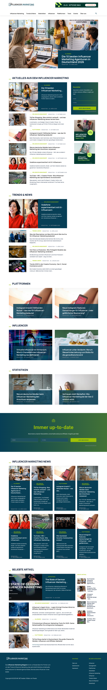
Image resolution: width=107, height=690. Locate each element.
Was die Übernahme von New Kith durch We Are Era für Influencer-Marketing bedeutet (48, 235)
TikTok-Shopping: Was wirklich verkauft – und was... (92, 589)
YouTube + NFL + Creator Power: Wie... (91, 620)
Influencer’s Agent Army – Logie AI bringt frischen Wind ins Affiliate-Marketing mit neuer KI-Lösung (53, 608)
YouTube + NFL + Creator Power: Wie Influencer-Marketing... (42, 538)
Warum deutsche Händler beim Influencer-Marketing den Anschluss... (92, 605)
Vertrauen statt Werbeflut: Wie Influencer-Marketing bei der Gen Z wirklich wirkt (78, 396)
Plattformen (36, 129)
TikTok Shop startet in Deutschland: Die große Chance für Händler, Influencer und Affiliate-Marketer (53, 640)
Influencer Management (39, 114)
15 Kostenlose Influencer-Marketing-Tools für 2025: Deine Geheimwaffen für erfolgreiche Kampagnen (53, 624)
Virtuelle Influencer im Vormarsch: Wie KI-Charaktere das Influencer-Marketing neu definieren (32, 350)
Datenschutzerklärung (90, 111)
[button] (96, 14)
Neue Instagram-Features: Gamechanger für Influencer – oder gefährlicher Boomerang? (78, 310)
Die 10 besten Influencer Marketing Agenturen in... (91, 581)
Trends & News (36, 231)
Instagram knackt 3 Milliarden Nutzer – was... (92, 596)
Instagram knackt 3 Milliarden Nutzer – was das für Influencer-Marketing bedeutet (48, 134)
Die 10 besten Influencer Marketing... (48, 90)
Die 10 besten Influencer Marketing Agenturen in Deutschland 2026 (76, 59)
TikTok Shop (35, 645)
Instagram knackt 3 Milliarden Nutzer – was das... (64, 488)
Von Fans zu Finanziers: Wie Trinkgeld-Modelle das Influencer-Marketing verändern (48, 251)
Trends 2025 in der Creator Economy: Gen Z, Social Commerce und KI (48, 265)
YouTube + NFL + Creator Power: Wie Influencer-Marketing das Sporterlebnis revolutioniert (47, 176)
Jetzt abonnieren (85, 108)
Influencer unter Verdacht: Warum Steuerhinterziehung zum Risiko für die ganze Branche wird (77, 350)
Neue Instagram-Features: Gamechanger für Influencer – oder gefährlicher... (85, 539)
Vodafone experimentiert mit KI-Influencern (46, 162)
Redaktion (65, 64)
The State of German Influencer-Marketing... (57, 581)
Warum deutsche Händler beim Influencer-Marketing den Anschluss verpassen (45, 148)
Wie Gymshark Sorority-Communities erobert (64, 538)
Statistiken (51, 576)
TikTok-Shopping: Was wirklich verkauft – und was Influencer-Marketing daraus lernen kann (48, 118)
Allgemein (68, 54)
